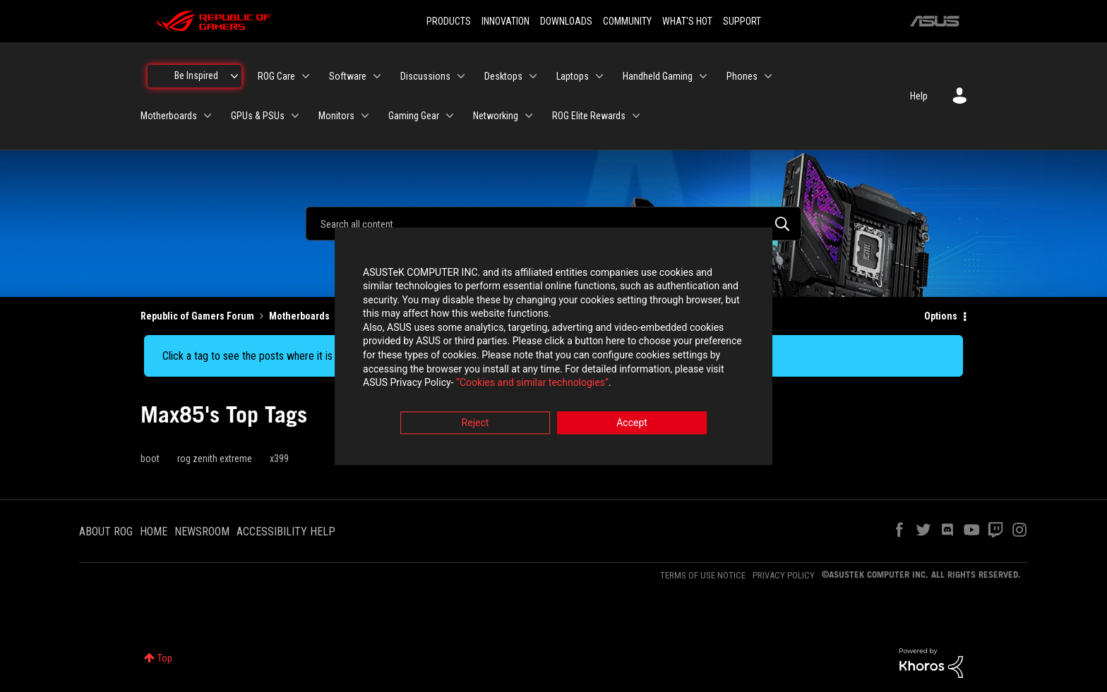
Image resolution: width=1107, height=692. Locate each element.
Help (919, 96)
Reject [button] (475, 424)
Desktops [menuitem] (503, 76)
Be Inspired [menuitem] (196, 75)
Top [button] (164, 658)
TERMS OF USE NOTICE (703, 575)
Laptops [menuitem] (572, 76)
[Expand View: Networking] (529, 116)
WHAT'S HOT (687, 21)
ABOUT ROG (106, 531)
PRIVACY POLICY (784, 575)
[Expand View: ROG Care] (306, 76)
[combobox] (553, 224)
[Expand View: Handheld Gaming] (703, 76)
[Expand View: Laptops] (599, 76)
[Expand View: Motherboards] (208, 116)
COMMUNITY (627, 21)
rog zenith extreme (214, 458)
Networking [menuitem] (495, 115)
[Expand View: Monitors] (365, 116)
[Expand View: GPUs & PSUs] (295, 116)
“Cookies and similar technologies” (461, 384)
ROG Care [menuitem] (276, 76)
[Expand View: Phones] (768, 76)
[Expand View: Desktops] (533, 76)
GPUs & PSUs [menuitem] (258, 115)
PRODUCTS (448, 21)
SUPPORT (742, 21)
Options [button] (940, 316)
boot (150, 458)
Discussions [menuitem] (425, 76)
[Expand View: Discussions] (461, 76)
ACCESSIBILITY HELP (286, 531)
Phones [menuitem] (742, 76)
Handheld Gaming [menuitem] (658, 76)
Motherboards (299, 316)
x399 (279, 458)
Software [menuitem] (347, 76)
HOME (153, 531)
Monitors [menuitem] (336, 115)
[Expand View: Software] (377, 76)
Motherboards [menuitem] (168, 115)
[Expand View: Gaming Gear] (450, 116)
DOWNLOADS (566, 21)
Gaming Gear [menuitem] (413, 115)
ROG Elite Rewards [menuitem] (589, 115)
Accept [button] (631, 424)
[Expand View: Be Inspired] (234, 76)
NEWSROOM (201, 531)
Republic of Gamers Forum (197, 316)
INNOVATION (505, 21)
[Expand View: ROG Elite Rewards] (636, 116)
